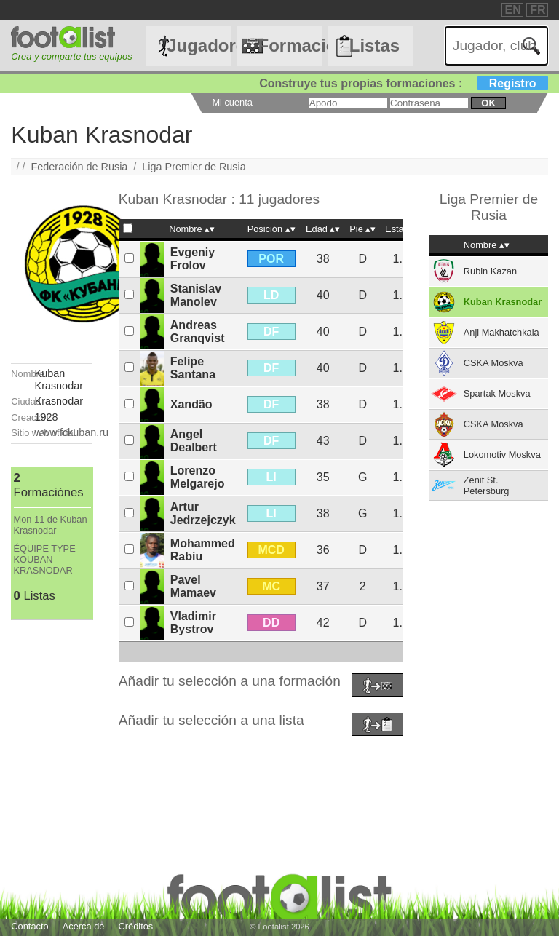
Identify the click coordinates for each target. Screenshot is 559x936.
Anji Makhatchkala (501, 332)
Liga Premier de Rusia (193, 166)
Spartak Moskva (497, 393)
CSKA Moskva (493, 362)
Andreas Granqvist (197, 331)
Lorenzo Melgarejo (197, 477)
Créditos (136, 926)
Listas (374, 45)
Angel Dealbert (193, 440)
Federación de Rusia (79, 166)
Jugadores (199, 45)
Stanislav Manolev (195, 295)
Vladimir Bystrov (193, 622)
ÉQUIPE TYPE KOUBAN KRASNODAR (45, 559)
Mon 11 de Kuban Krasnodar (50, 525)
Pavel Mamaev (193, 586)
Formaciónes (290, 45)
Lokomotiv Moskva (502, 454)
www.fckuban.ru (72, 432)
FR (537, 10)
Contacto (29, 926)
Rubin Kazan (490, 271)
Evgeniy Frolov (192, 258)
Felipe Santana (192, 368)
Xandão (191, 404)
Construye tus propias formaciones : (403, 83)
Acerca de (84, 926)
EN (513, 10)
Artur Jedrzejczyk (203, 513)
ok (488, 103)
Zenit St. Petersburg (487, 485)
